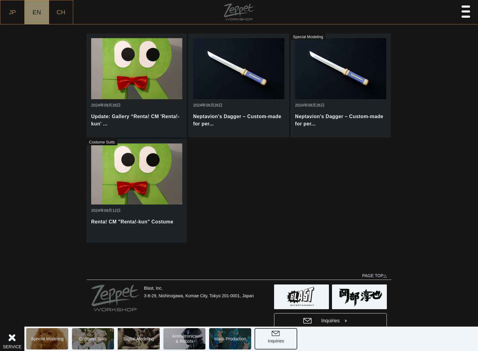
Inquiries (276, 340)
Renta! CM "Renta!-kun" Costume (132, 221)
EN (37, 12)
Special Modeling (47, 338)
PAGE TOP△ (374, 275)
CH (61, 12)
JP (12, 12)
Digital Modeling (138, 338)
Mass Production (230, 338)
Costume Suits (93, 338)
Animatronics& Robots (184, 339)
